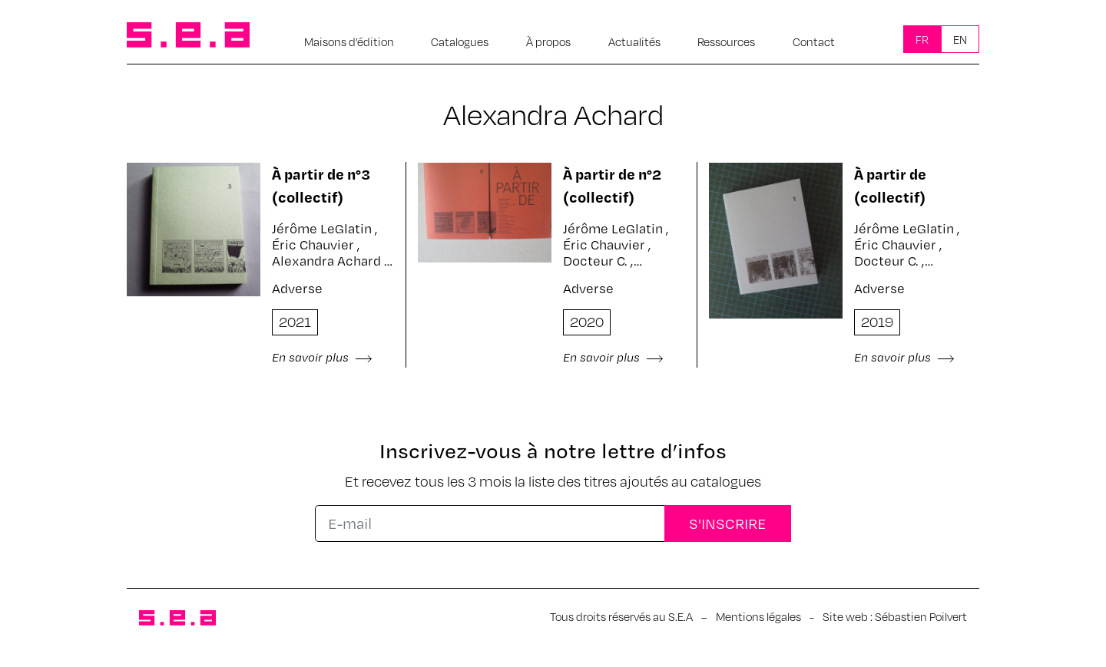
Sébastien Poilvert (921, 616)
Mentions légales (758, 616)
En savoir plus (322, 357)
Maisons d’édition (349, 41)
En (960, 39)
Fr (922, 39)
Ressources (726, 41)
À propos (548, 41)
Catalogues (459, 41)
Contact (814, 41)
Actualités (634, 41)
